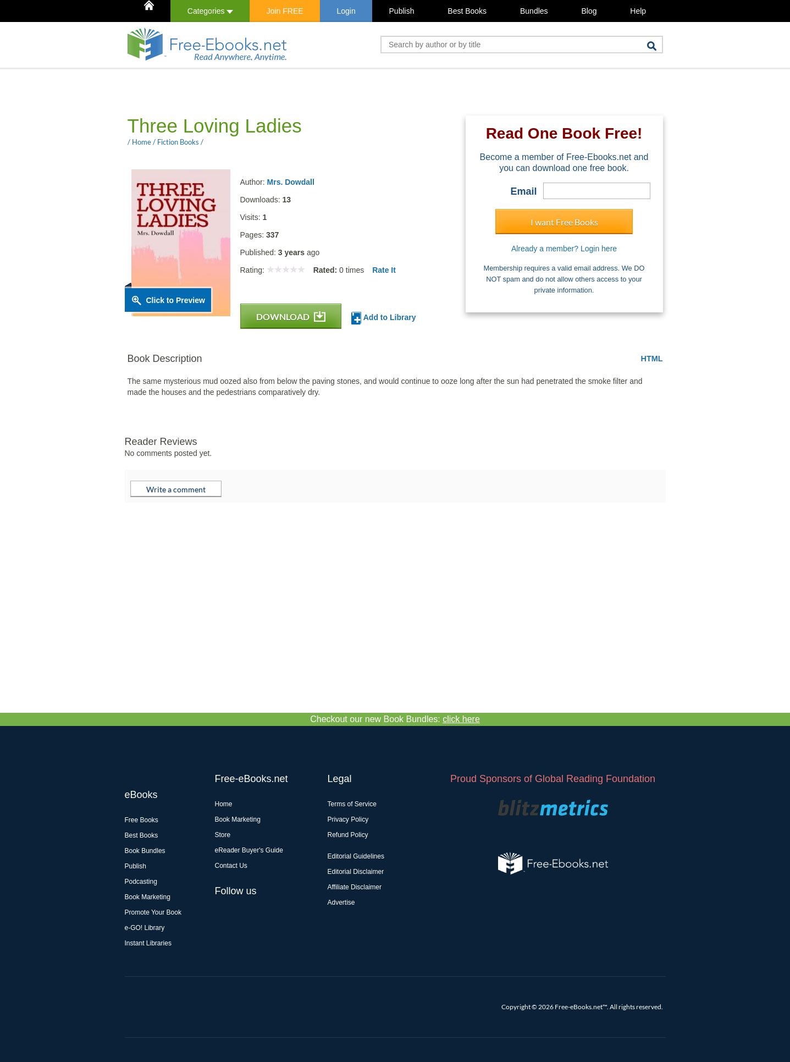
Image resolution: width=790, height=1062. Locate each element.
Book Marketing (147, 897)
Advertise (341, 902)
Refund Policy (348, 835)
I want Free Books (564, 222)
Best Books (467, 11)
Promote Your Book (153, 912)
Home (224, 804)
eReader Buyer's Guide (249, 850)
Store (223, 835)
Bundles (534, 11)
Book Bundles (145, 851)
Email (523, 191)
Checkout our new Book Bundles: (395, 719)
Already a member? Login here (564, 248)
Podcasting (141, 881)
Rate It (384, 270)
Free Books (141, 820)
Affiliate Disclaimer (355, 887)
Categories (210, 11)
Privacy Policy (348, 819)
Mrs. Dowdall (290, 182)
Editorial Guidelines (356, 856)
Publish (402, 11)
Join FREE (285, 11)
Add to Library (383, 318)
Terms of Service (352, 804)
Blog (588, 11)
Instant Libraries (148, 943)
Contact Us (231, 866)
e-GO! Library (145, 928)
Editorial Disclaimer (356, 872)
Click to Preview (175, 300)
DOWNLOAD (290, 316)
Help (638, 11)
